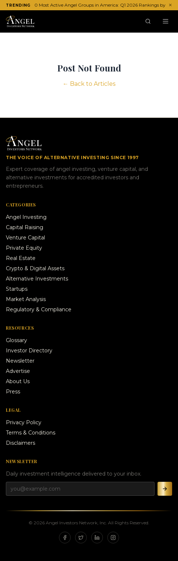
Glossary (16, 340)
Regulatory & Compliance (38, 309)
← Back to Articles (89, 83)
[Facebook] (65, 537)
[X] (81, 537)
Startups (16, 289)
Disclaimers (20, 443)
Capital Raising (24, 227)
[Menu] (165, 21)
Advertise (18, 371)
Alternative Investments (37, 278)
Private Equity (24, 248)
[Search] (148, 21)
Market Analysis (26, 299)
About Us (18, 381)
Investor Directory (29, 350)
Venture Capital (25, 237)
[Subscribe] (164, 489)
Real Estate (21, 258)
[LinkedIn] (97, 537)
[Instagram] (113, 537)
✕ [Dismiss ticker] (170, 5)
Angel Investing (26, 217)
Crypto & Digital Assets (35, 268)
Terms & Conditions (30, 432)
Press (13, 391)
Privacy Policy (23, 422)
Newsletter (20, 361)
